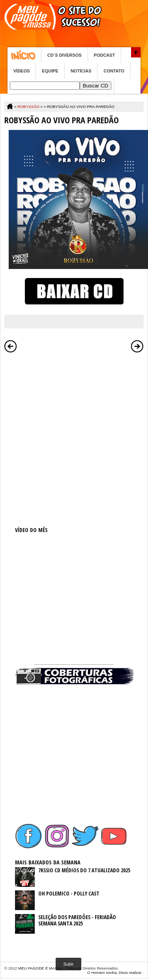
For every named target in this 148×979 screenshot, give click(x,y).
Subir (69, 964)
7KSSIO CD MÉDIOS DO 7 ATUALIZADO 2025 (84, 870)
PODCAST (104, 55)
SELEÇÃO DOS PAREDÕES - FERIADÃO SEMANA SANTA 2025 (77, 920)
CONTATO (113, 71)
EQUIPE (50, 71)
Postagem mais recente (10, 346)
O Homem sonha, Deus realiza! (114, 972)
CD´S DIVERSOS (64, 55)
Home (24, 55)
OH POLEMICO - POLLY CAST (68, 893)
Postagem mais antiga (137, 346)
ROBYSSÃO (28, 106)
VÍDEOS (21, 71)
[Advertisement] (74, 430)
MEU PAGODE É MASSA (40, 968)
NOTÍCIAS (81, 71)
